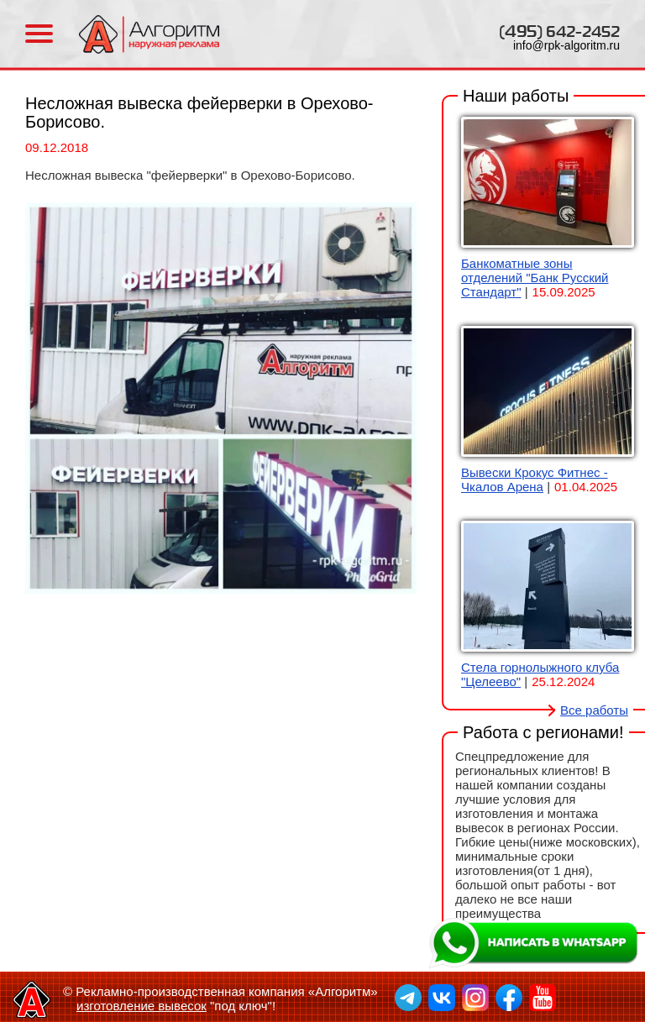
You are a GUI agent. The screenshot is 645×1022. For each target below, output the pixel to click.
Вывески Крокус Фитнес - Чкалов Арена (534, 479)
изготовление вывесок (141, 1005)
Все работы (594, 710)
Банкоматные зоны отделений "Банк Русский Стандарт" (534, 277)
